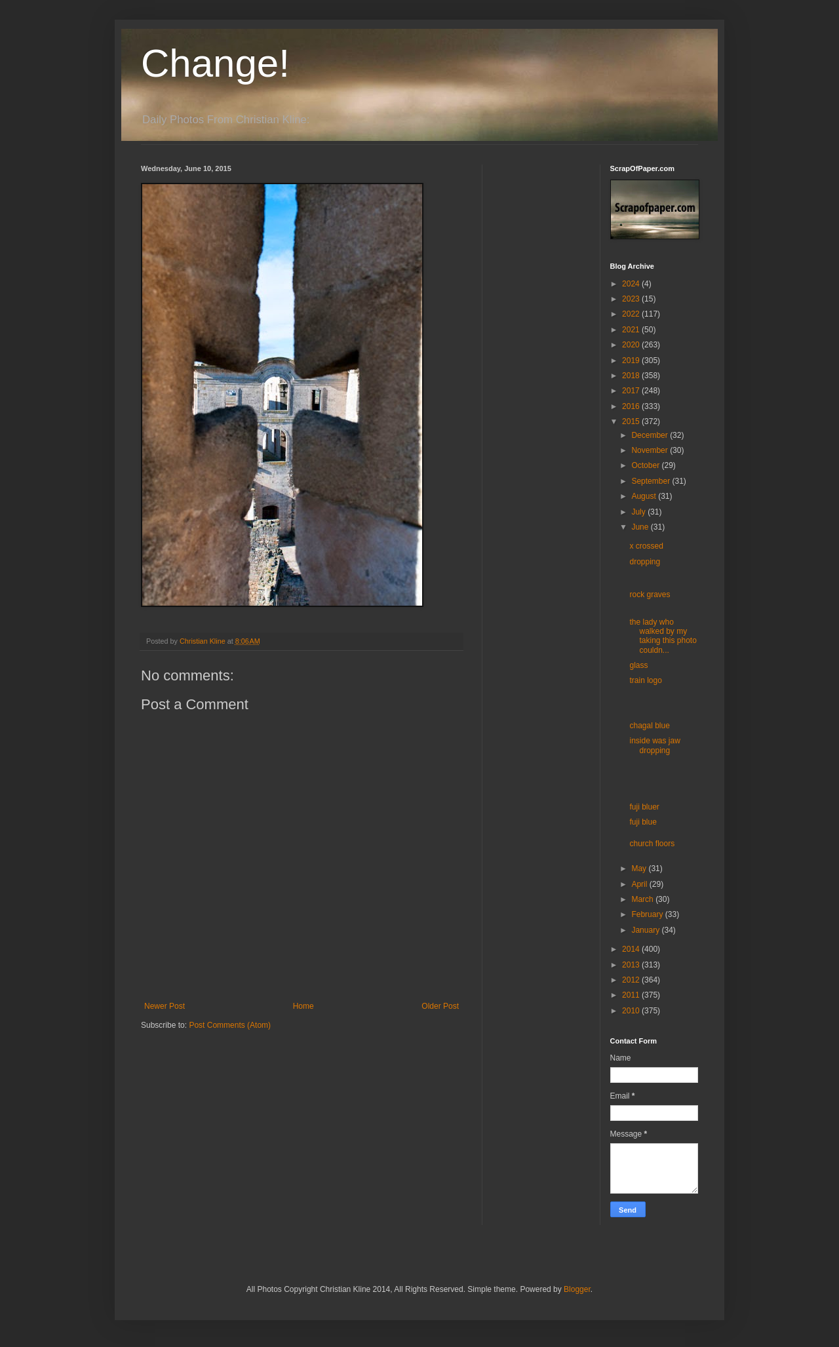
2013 (632, 964)
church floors (651, 843)
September (651, 481)
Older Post (440, 1006)
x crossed (646, 546)
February (648, 914)
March (643, 899)
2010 (632, 1010)
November (650, 450)
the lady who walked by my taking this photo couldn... (662, 636)
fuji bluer (644, 806)
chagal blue (649, 725)
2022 (632, 314)
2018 (632, 375)
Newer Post (164, 1006)
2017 (632, 390)
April (640, 884)
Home (303, 1006)
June (640, 527)
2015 (632, 421)
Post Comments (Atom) (230, 1025)
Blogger (577, 1289)
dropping (644, 561)
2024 (632, 283)
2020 (632, 344)
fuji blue (642, 822)
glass (638, 665)
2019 (632, 360)
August (644, 496)
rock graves (649, 594)
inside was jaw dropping (654, 745)
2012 (632, 980)
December (650, 435)
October (646, 465)
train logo (645, 680)
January (646, 930)
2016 (632, 406)
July (639, 512)
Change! (215, 63)
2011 (632, 995)
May (639, 868)
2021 (632, 329)
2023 (632, 298)
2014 (632, 949)
